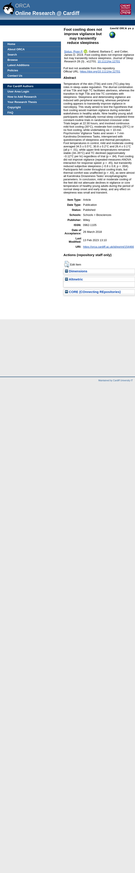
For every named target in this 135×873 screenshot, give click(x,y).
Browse (12, 59)
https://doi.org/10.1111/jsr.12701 (100, 71)
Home (11, 44)
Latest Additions (18, 65)
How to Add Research (22, 96)
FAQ (10, 112)
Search (12, 54)
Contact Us (14, 75)
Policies (12, 70)
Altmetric (74, 279)
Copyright (14, 107)
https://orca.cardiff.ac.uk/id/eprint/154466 (108, 246)
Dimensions (76, 271)
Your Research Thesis (22, 102)
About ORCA (16, 49)
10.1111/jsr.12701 (109, 61)
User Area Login (18, 91)
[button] (66, 264)
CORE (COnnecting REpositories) (93, 292)
